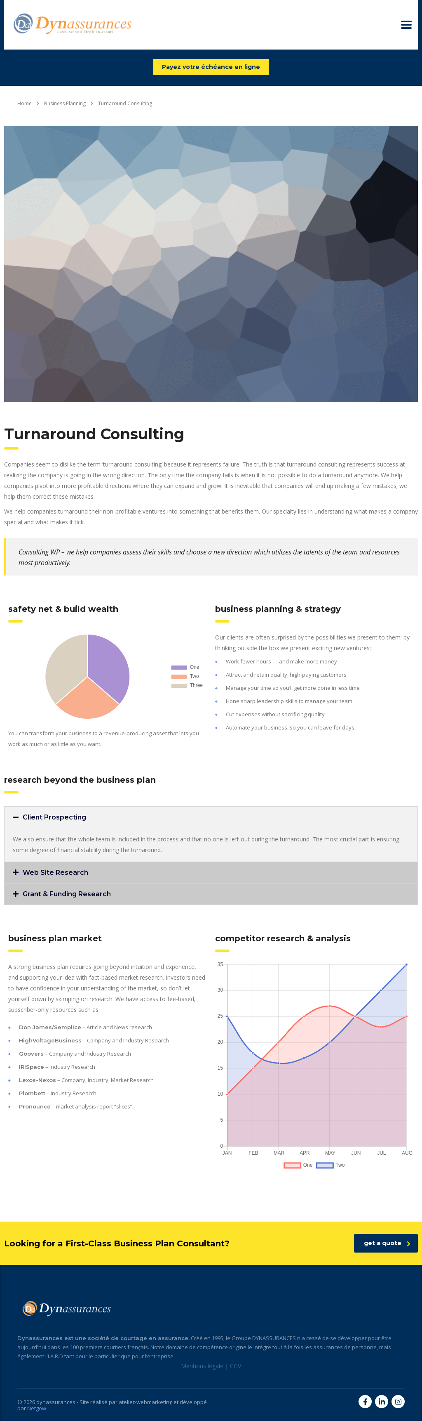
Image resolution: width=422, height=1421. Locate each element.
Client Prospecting (54, 817)
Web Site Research (55, 872)
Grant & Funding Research (67, 894)
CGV (235, 1366)
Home (24, 103)
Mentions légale (202, 1366)
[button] (211, 817)
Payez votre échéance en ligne (211, 67)
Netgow (36, 1408)
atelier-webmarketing (145, 1402)
